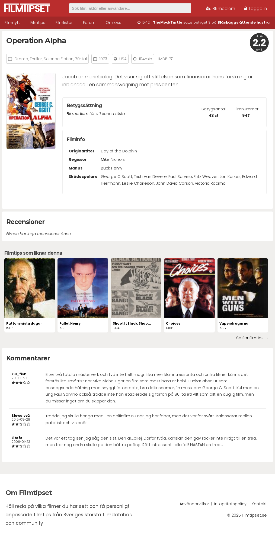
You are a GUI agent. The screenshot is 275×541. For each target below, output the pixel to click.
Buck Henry (111, 168)
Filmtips (37, 22)
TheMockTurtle (167, 22)
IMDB (165, 59)
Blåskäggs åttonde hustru (244, 22)
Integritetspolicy (230, 504)
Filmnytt (12, 22)
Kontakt (259, 504)
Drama (21, 59)
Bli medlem (220, 8)
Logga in (255, 8)
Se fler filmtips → (252, 338)
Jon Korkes (230, 176)
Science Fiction (58, 59)
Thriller (36, 59)
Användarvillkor (194, 504)
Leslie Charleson (138, 183)
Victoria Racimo (210, 183)
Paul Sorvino (180, 176)
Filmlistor (64, 22)
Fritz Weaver (206, 176)
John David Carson (174, 183)
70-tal (81, 59)
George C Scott (116, 176)
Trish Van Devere (150, 176)
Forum (89, 22)
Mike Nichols (113, 159)
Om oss (113, 22)
